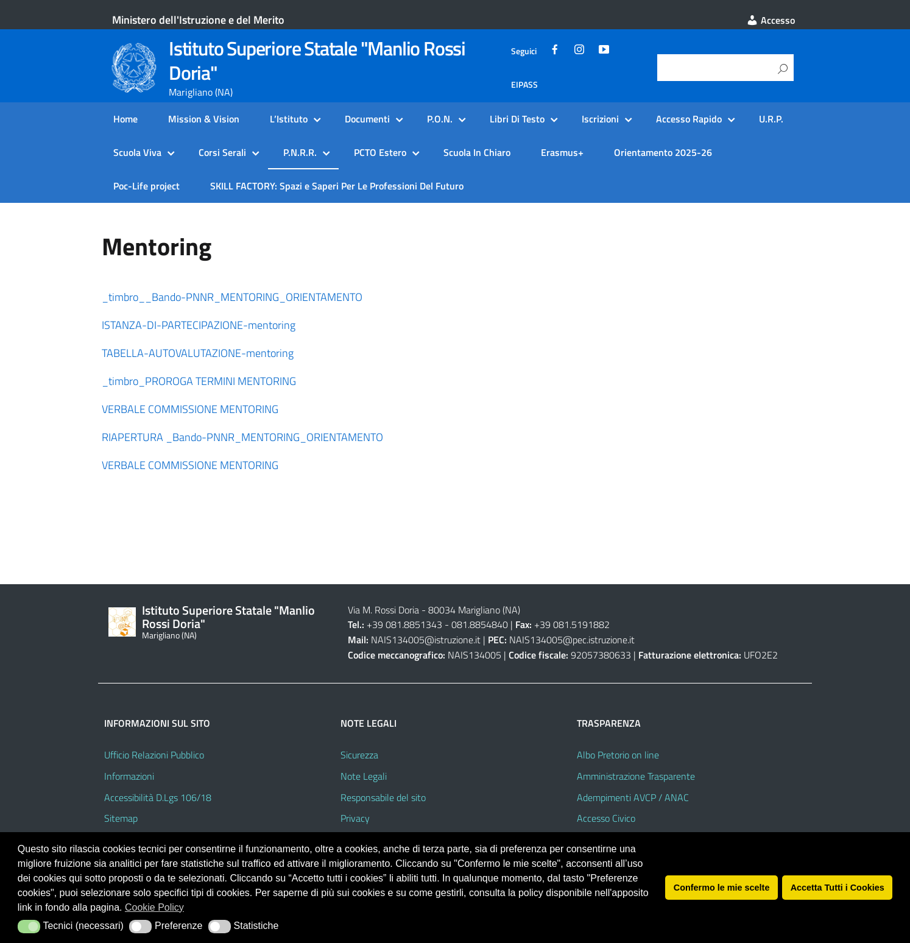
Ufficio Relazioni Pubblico (154, 754)
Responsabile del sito (383, 797)
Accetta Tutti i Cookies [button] (837, 887)
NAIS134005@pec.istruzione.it (572, 639)
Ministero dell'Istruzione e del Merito (198, 20)
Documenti (367, 118)
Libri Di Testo (517, 118)
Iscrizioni (600, 118)
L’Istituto (289, 118)
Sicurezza (359, 754)
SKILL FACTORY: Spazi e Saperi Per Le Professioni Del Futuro (337, 185)
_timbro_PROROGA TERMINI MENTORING (199, 381)
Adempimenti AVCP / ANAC (633, 797)
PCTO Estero (380, 152)
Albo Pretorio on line (618, 754)
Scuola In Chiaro (476, 152)
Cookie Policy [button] (154, 907)
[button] (29, 926)
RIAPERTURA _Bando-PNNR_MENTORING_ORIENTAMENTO (242, 437)
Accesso (770, 20)
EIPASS (524, 84)
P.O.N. (440, 118)
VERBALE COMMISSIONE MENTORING (191, 409)
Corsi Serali (222, 152)
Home (125, 118)
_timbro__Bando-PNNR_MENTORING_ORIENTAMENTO (232, 297)
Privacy (355, 818)
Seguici (524, 51)
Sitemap (121, 818)
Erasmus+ (562, 152)
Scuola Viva (137, 152)
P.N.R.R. (300, 152)
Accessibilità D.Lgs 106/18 (157, 797)
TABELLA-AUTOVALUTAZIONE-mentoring (198, 353)
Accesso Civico (606, 818)
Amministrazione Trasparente (636, 776)
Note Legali (363, 776)
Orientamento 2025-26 (663, 152)
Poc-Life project (146, 185)
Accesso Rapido (689, 118)
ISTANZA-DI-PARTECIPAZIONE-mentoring (198, 325)
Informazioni (129, 776)
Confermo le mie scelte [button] (722, 887)
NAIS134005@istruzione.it (426, 639)
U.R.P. (771, 118)
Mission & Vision (203, 118)
